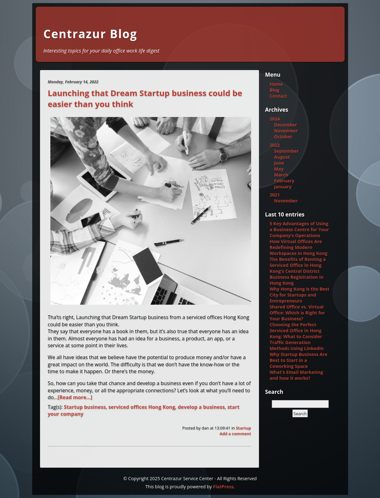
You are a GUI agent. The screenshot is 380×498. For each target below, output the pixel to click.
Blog (274, 90)
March (281, 175)
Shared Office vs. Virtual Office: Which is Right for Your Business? (297, 313)
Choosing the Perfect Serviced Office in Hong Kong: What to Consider (296, 330)
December (285, 125)
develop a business (201, 407)
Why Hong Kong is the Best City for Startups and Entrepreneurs (299, 295)
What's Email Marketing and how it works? (296, 375)
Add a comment (235, 433)
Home (276, 84)
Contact (278, 96)
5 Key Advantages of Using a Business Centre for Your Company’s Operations (299, 229)
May (278, 169)
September (286, 151)
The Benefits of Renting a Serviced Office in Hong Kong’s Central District (298, 265)
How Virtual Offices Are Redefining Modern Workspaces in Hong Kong (298, 247)
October (283, 137)
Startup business (85, 407)
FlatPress (223, 487)
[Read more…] (75, 397)
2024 (275, 119)
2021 (275, 195)
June (279, 163)
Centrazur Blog (90, 34)
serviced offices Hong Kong (141, 407)
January (282, 187)
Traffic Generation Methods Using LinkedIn (297, 345)
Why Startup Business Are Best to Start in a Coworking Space (298, 360)
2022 (275, 145)
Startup (243, 428)
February (284, 181)
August (282, 157)
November (286, 131)
